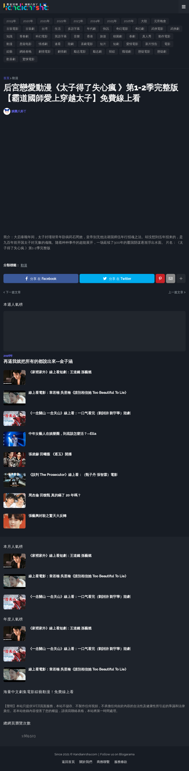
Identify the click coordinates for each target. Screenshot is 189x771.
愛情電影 (132, 44)
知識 (9, 36)
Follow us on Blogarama (117, 754)
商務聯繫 (103, 761)
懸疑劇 (161, 51)
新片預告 (151, 44)
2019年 (11, 21)
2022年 (61, 21)
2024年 (95, 21)
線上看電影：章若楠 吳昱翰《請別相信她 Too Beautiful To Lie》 (78, 392)
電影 (167, 44)
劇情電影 (45, 51)
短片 (103, 44)
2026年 (129, 21)
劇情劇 (62, 51)
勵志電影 (80, 51)
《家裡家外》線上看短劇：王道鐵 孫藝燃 (60, 372)
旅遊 (103, 36)
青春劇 (24, 36)
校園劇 (117, 36)
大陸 (144, 21)
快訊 (106, 28)
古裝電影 (12, 28)
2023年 (78, 21)
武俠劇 (174, 28)
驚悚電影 (28, 59)
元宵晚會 (160, 21)
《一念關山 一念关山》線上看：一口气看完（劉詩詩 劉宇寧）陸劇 (79, 413)
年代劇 (91, 28)
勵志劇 (97, 51)
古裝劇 (30, 28)
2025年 (112, 21)
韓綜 (112, 51)
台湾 (45, 28)
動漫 (9, 44)
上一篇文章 (175, 292)
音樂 (77, 36)
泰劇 (132, 36)
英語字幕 (61, 36)
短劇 (116, 44)
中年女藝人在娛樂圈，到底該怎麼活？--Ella (62, 433)
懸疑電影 (144, 51)
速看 (58, 44)
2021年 (45, 21)
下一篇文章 (13, 292)
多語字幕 (74, 28)
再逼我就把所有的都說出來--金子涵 (36, 361)
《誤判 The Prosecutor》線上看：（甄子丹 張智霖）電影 (73, 474)
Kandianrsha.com (85, 754)
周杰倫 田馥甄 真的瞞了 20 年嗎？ (55, 495)
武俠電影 (157, 28)
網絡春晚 (26, 51)
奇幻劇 (139, 28)
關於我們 (85, 761)
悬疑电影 (26, 44)
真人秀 (146, 36)
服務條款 (120, 761)
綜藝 (9, 51)
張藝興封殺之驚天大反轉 (47, 515)
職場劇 (126, 51)
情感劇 (43, 44)
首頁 (6, 78)
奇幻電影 (122, 28)
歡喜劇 (10, 59)
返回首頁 (68, 761)
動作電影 (164, 36)
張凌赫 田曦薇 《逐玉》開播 (50, 454)
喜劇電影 (87, 44)
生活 (58, 28)
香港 (90, 36)
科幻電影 (42, 36)
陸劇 (71, 44)
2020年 (28, 21)
